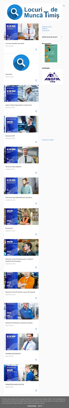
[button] (36, 49)
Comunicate (45, 30)
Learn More (31, 406)
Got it (40, 406)
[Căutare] (64, 6)
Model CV (45, 28)
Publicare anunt (47, 27)
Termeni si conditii (48, 140)
